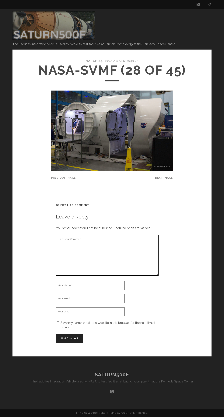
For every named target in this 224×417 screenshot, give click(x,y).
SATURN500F (112, 375)
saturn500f (127, 61)
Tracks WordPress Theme (96, 412)
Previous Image (63, 177)
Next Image (164, 177)
